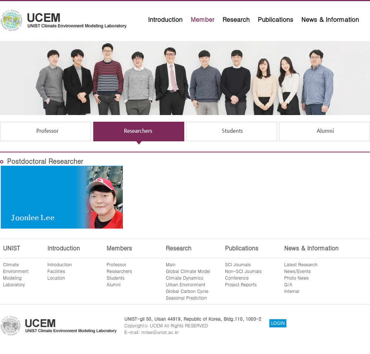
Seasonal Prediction (186, 297)
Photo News (296, 277)
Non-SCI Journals (243, 271)
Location (56, 277)
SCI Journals (238, 264)
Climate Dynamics (185, 277)
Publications (275, 19)
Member (202, 19)
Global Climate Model (188, 271)
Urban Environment (185, 284)
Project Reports (241, 284)
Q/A (288, 284)
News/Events (297, 271)
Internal (291, 291)
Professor (116, 264)
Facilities (56, 271)
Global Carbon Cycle (187, 291)
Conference (237, 277)
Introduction (165, 19)
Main (170, 264)
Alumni (114, 284)
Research (236, 19)
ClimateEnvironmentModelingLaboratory (15, 274)
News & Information (330, 19)
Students (116, 277)
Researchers (119, 271)
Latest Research (300, 264)
